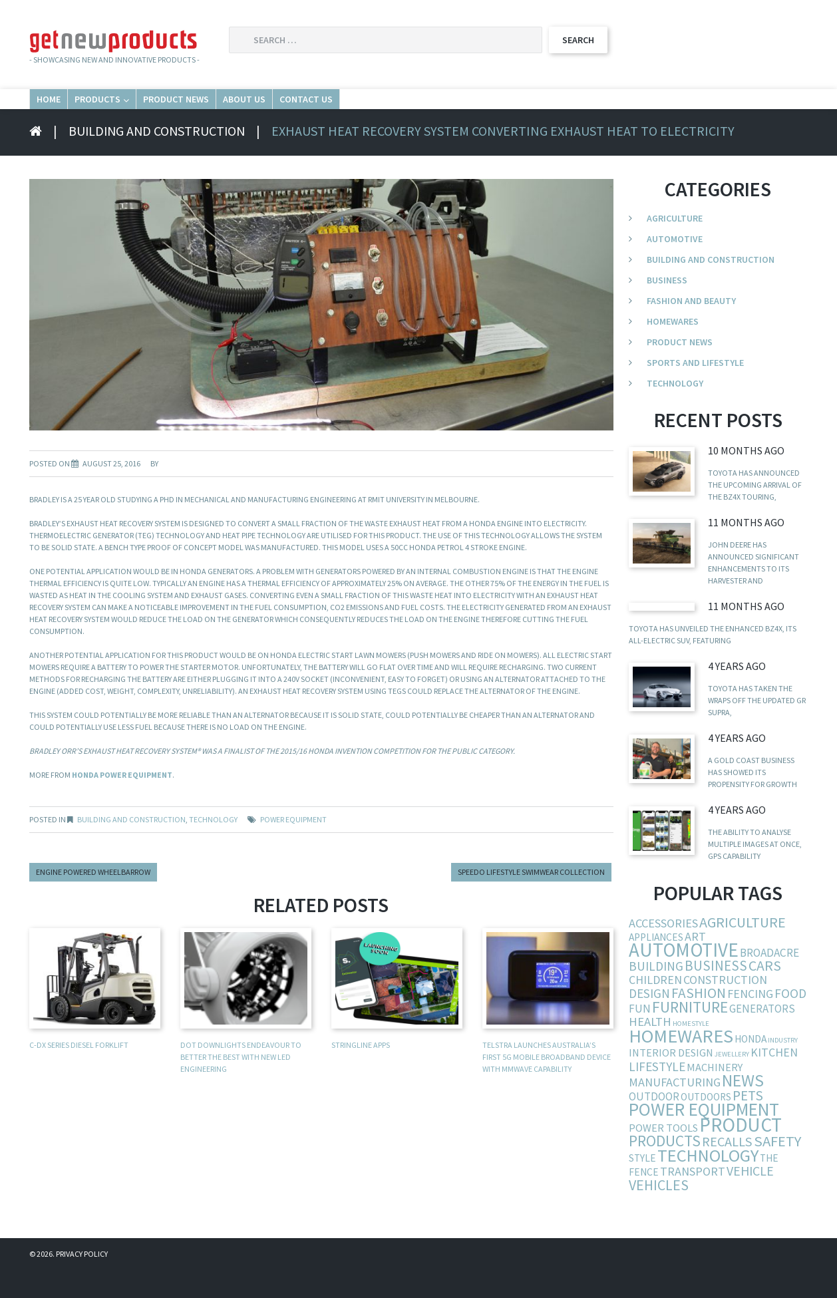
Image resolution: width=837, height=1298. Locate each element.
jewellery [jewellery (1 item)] (732, 1082)
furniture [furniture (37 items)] (690, 1035)
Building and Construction (159, 158)
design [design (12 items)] (649, 1021)
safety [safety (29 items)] (777, 1169)
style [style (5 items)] (642, 1186)
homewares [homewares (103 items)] (681, 1064)
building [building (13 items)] (656, 994)
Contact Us (512, 112)
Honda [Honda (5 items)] (750, 1066)
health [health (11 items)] (650, 1049)
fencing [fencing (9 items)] (750, 1021)
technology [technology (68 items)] (707, 1183)
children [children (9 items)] (655, 1007)
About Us (405, 112)
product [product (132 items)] (740, 1152)
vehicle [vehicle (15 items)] (750, 1198)
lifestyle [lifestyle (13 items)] (657, 1094)
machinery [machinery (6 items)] (715, 1095)
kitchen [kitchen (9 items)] (774, 1080)
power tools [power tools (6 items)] (663, 1155)
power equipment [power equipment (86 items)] (704, 1137)
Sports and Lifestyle (695, 391)
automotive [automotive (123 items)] (684, 977)
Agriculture (675, 246)
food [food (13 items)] (790, 1021)
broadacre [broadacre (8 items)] (769, 980)
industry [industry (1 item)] (783, 1068)
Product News (288, 112)
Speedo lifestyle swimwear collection (531, 900)
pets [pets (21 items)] (748, 1123)
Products (162, 112)
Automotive (675, 267)
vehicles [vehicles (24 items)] (659, 1213)
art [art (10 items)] (695, 964)
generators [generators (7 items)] (762, 1036)
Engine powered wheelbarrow (93, 900)
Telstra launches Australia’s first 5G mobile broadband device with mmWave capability (546, 1085)
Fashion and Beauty (691, 329)
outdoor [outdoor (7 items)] (654, 1124)
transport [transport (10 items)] (692, 1199)
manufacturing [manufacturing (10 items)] (675, 1110)
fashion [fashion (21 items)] (698, 1021)
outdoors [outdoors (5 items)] (706, 1124)
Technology (213, 847)
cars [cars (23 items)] (765, 994)
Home (67, 112)
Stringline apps (360, 1073)
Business (667, 308)
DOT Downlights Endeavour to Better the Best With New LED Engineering (240, 1085)
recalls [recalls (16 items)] (727, 1169)
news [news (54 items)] (743, 1108)
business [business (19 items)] (716, 994)
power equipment (293, 847)
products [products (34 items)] (665, 1168)
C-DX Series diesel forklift (78, 1073)
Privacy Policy (82, 1282)
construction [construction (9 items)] (725, 1007)
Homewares (673, 349)
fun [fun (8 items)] (640, 1036)
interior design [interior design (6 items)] (671, 1080)
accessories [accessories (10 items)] (663, 951)
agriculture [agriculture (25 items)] (742, 950)
